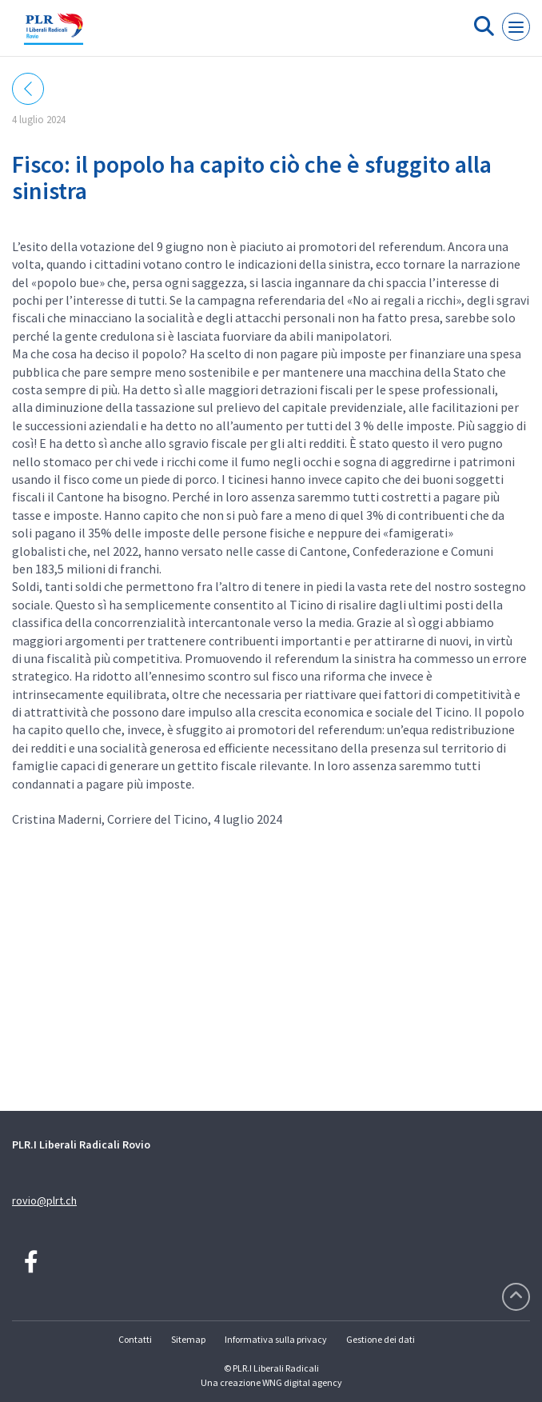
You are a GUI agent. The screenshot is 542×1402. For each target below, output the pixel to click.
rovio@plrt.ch (44, 1200)
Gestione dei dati (380, 1339)
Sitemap (188, 1339)
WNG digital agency (302, 1382)
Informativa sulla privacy (276, 1339)
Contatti (135, 1339)
